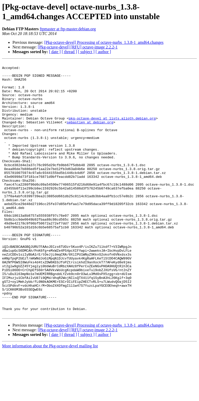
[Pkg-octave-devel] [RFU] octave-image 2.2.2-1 (78, 47)
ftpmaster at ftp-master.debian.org (68, 29)
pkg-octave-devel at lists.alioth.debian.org (112, 130)
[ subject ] (86, 52)
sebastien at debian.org (90, 134)
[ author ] (103, 52)
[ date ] (55, 52)
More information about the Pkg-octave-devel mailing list (50, 396)
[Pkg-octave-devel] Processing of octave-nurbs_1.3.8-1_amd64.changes (104, 42)
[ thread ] (69, 52)
